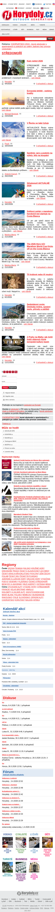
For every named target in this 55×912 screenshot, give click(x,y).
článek (4, 728)
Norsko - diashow (8, 615)
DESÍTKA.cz (9, 445)
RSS (41, 908)
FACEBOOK (37, 4)
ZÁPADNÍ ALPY (37, 597)
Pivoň (7, 144)
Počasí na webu (10, 448)
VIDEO (3, 4)
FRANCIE (6, 590)
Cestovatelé (5, 29)
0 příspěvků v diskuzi (44, 84)
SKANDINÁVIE (38, 595)
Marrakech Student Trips (23, 514)
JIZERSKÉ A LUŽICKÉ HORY (14, 579)
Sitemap (46, 908)
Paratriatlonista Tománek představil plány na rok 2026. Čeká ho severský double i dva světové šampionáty (32, 498)
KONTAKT (29, 8)
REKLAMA (36, 8)
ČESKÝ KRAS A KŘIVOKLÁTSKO (16, 574)
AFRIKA (36, 600)
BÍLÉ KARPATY (29, 584)
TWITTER (47, 4)
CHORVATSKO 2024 (10, 417)
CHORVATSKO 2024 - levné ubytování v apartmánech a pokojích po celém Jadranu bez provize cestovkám (26, 46)
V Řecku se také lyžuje (38, 123)
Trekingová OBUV (10, 441)
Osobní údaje (24, 908)
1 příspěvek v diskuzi (44, 116)
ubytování (15, 409)
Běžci (33, 25)
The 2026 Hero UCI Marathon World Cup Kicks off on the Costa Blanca (40, 246)
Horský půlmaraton (9, 654)
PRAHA (16, 571)
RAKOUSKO (7, 597)
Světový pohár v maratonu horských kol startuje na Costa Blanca (40, 213)
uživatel (4, 376)
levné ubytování (46, 411)
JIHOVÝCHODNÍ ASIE (35, 592)
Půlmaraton (6, 678)
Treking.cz (6, 424)
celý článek (35, 78)
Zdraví (51, 29)
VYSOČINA (45, 579)
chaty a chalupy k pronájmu (13, 411)
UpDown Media (34, 908)
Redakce (4, 908)
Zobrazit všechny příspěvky (13, 775)
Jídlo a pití (5, 34)
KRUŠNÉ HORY (38, 568)
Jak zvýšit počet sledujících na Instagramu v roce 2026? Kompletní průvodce (32, 543)
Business (30, 29)
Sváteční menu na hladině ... (11, 804)
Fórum (8, 772)
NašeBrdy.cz (9, 438)
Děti (22, 29)
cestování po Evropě (32, 405)
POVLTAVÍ (34, 574)
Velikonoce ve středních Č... (11, 798)
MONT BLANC (8, 595)
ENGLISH (45, 8)
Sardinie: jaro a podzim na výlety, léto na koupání (39, 154)
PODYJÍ (5, 582)
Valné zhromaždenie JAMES (12, 646)
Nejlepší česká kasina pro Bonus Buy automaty (31, 460)
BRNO (48, 584)
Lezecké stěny (9, 451)
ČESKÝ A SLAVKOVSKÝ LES (32, 571)
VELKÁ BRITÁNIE (17, 590)
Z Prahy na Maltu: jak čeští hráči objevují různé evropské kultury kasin (40, 339)
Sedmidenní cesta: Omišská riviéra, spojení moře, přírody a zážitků (38, 306)
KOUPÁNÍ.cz (9, 434)
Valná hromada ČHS (9, 631)
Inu (3, 702)
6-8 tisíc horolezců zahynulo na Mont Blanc (30, 472)
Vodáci (15, 25)
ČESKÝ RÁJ (14, 576)
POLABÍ (5, 576)
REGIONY (22, 4)
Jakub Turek (33, 905)
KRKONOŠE (7, 571)
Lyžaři (15, 29)
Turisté (42, 25)
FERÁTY (28, 4)
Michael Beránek (11, 114)
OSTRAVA (40, 584)
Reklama (10, 908)
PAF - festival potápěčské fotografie (14, 623)
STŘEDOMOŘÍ (43, 587)
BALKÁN (29, 600)
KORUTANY (20, 600)
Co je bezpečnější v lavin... (10, 735)
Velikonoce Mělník (8, 817)
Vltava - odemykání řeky (11, 662)
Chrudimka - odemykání (10, 686)
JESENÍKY (13, 582)
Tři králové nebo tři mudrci (40, 274)
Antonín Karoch (11, 174)
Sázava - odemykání (9, 639)
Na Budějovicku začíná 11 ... (11, 791)
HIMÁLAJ (29, 590)
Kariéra (17, 908)
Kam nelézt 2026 (35, 61)
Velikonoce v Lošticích (9, 778)
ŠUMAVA (19, 568)
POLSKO (18, 595)
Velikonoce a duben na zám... (11, 811)
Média (45, 29)
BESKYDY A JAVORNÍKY (12, 584)
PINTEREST (19, 8)
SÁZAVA (11, 568)
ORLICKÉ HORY (33, 579)
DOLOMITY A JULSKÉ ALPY (13, 592)
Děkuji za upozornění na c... (11, 755)
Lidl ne (4, 722)
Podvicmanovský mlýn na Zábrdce (27, 528)
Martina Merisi (10, 235)
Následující (16, 372)
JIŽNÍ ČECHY (44, 574)
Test (37, 29)
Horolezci (5, 25)
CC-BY (4, 905)
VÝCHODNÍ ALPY (15, 587)
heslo (3, 381)
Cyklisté (23, 25)
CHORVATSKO (8, 600)
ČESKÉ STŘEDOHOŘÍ (38, 582)
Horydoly (8, 82)
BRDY (46, 571)
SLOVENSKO (24, 597)
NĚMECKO (27, 595)
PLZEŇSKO (23, 582)
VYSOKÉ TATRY (12, 4)
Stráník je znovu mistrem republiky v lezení (30, 486)
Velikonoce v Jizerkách (9, 785)
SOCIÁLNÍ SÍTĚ (10, 431)
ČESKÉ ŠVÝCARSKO (29, 576)
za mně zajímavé (7, 709)
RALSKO (27, 568)
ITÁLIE (15, 597)
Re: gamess (6, 824)
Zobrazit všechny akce (11, 612)
